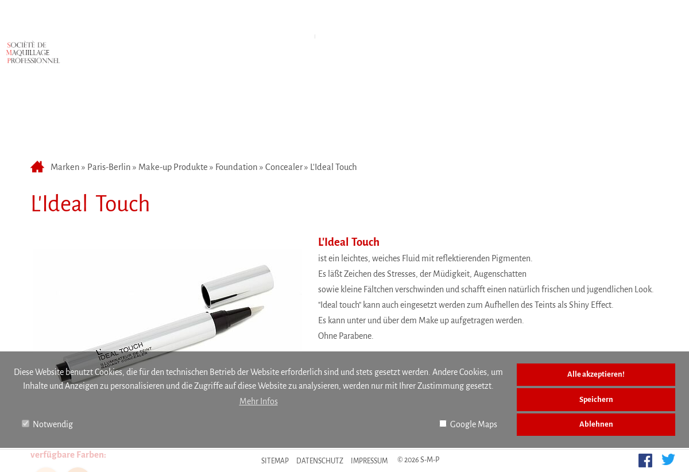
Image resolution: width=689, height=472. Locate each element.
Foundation (236, 106)
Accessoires (356, 47)
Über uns (409, 19)
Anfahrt (337, 19)
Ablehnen (596, 424)
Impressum (369, 461)
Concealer (284, 106)
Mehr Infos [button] (258, 401)
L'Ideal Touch (333, 106)
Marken (268, 19)
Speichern (596, 399)
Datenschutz (319, 461)
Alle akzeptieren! (596, 374)
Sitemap (275, 461)
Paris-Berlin (109, 106)
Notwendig (47, 424)
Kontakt (481, 19)
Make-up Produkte (173, 106)
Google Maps (468, 424)
